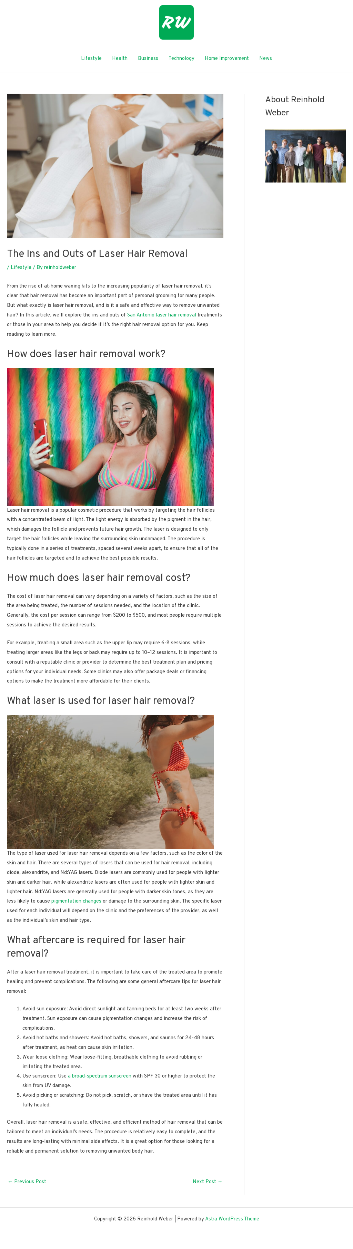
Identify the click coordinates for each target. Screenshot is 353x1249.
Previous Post (27, 1182)
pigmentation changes (76, 901)
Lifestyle (91, 58)
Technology (181, 58)
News (265, 58)
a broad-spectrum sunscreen (100, 1076)
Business (148, 58)
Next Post (208, 1182)
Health (120, 58)
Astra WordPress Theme (232, 1219)
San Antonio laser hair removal (161, 315)
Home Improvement (227, 58)
